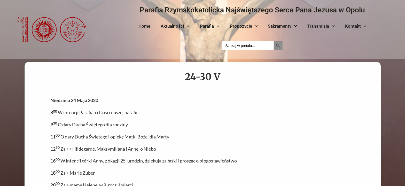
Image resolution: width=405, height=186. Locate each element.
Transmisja (321, 26)
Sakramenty (282, 26)
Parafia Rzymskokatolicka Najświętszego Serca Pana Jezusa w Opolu (252, 10)
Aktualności (175, 26)
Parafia (210, 26)
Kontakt (356, 26)
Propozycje (244, 26)
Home (144, 26)
